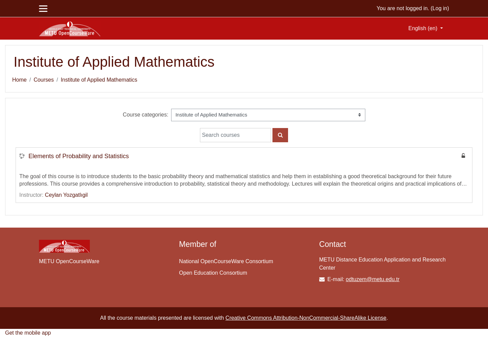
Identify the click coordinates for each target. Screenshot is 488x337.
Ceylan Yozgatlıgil (66, 195)
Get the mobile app (28, 333)
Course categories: (145, 115)
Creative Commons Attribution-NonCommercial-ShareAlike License (305, 318)
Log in (439, 8)
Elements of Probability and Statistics (78, 156)
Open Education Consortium (213, 273)
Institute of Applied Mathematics (99, 80)
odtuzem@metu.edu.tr (373, 279)
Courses (44, 80)
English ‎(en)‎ (423, 28)
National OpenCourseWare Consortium (226, 261)
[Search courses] (235, 135)
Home (19, 80)
